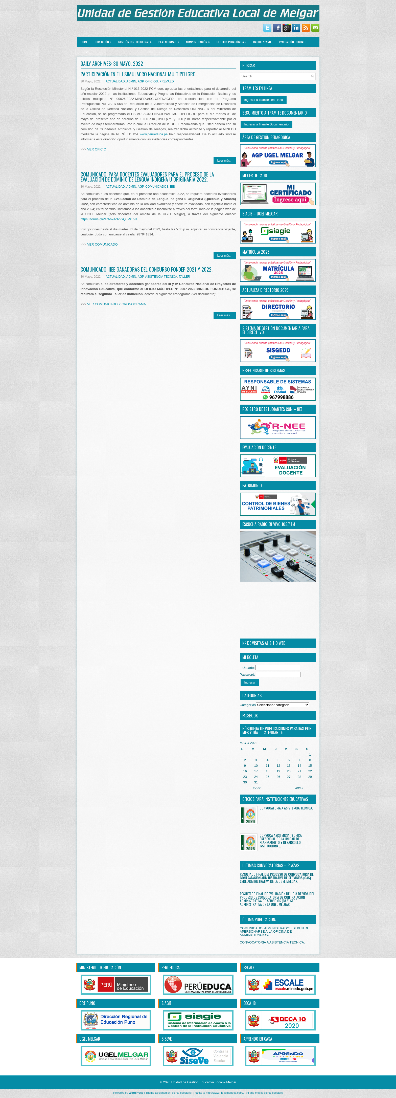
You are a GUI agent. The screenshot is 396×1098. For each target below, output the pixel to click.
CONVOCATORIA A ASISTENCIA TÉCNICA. (286, 807)
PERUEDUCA (170, 967)
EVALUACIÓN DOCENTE (292, 42)
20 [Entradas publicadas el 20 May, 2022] (288, 771)
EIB (172, 186)
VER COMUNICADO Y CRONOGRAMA (116, 304)
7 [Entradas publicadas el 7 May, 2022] (299, 760)
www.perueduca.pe (154, 134)
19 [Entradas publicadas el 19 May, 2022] (278, 771)
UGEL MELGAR (89, 1039)
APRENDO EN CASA (258, 1039)
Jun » (299, 788)
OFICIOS (151, 81)
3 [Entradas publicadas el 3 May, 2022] (256, 760)
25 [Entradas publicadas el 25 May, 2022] (267, 777)
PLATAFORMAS (169, 40)
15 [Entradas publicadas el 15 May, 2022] (310, 765)
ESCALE (249, 967)
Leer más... (224, 160)
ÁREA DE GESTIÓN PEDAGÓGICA (266, 137)
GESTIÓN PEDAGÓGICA (233, 40)
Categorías (248, 705)
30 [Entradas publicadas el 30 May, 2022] (245, 782)
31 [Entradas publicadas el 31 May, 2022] (256, 782)
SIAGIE (166, 1003)
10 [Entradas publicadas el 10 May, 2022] (256, 765)
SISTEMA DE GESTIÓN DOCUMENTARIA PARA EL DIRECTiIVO (276, 330)
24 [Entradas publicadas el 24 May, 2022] (256, 777)
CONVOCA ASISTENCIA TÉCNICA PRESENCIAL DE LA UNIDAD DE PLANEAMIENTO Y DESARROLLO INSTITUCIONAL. (281, 840)
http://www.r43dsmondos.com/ (224, 1092)
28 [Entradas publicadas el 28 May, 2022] (299, 777)
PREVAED (166, 81)
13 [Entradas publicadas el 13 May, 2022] (288, 765)
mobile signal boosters (269, 1092)
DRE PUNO (87, 1003)
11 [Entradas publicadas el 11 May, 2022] (267, 765)
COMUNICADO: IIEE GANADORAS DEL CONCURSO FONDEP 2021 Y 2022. (147, 269)
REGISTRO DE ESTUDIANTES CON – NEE (272, 409)
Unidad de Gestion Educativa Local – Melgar (203, 1082)
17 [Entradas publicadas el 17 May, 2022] (256, 771)
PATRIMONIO (252, 485)
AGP (141, 81)
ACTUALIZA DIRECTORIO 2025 (265, 290)
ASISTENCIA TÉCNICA (161, 276)
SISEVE (166, 1039)
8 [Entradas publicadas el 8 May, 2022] (310, 760)
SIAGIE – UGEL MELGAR (260, 214)
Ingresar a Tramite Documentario (266, 124)
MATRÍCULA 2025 (255, 252)
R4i (247, 1092)
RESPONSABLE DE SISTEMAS (263, 370)
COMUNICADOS (156, 186)
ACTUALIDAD (115, 81)
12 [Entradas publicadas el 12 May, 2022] (278, 765)
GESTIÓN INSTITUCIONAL (136, 40)
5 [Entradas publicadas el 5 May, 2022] (278, 760)
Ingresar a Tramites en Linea (263, 100)
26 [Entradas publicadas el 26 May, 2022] (278, 777)
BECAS (85, 52)
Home (84, 42)
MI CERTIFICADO (254, 175)
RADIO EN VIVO (262, 42)
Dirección (105, 40)
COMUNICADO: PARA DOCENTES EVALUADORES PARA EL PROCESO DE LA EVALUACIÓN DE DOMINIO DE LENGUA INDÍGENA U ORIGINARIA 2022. (147, 176)
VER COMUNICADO (102, 244)
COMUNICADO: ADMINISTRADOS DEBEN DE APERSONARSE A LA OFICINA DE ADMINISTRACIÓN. (274, 931)
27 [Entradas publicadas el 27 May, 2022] (288, 777)
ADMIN (131, 81)
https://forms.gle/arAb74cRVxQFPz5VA (109, 219)
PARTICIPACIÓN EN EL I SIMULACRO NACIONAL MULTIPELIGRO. (139, 74)
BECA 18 (250, 1003)
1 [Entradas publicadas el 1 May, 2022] (310, 754)
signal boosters (181, 1092)
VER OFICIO (96, 149)
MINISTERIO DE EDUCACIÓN (100, 967)
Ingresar (249, 682)
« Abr (257, 788)
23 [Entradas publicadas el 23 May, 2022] (245, 777)
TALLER (184, 276)
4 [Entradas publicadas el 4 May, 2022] (267, 760)
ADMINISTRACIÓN (199, 40)
